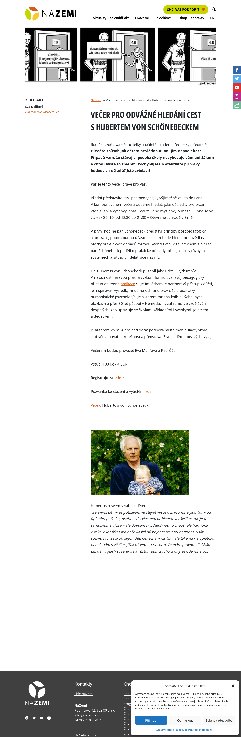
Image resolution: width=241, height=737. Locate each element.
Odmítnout (185, 720)
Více (94, 405)
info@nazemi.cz (86, 715)
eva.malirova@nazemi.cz (42, 112)
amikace (128, 283)
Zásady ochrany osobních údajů (194, 729)
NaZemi (96, 100)
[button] (233, 686)
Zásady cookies (165, 729)
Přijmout (151, 720)
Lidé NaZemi (83, 694)
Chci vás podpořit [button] (186, 9)
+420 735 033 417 (87, 720)
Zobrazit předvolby (219, 720)
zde (118, 377)
